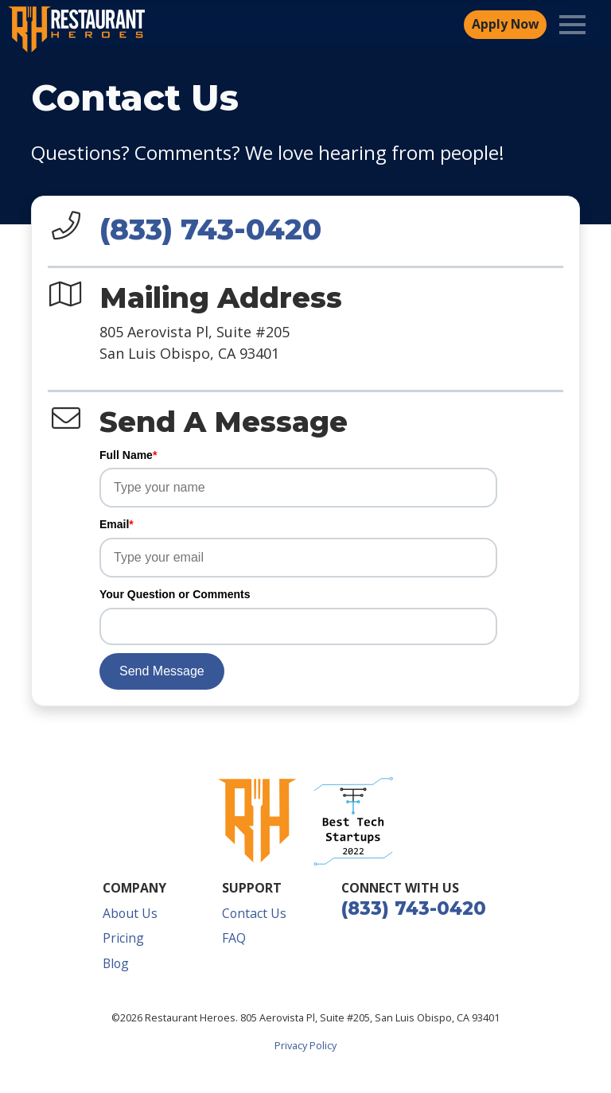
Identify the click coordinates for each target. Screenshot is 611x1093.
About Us (130, 913)
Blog (116, 963)
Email (116, 524)
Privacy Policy (305, 1045)
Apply (505, 24)
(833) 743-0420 (210, 229)
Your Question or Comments (175, 594)
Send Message (161, 671)
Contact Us (254, 913)
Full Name (128, 455)
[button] (353, 821)
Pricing (123, 938)
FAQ (234, 938)
